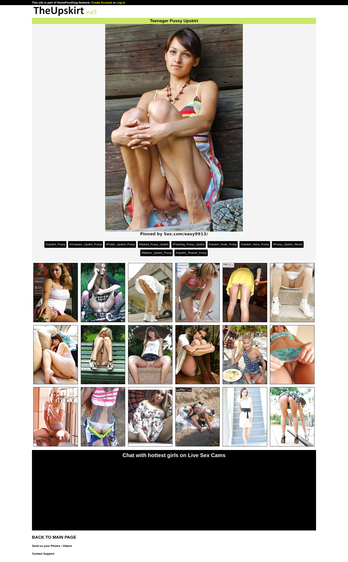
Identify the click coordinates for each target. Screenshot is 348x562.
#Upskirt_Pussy (55, 244)
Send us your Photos (46, 546)
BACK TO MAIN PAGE (54, 537)
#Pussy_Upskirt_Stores (288, 244)
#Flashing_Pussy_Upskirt (188, 244)
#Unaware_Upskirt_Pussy (85, 244)
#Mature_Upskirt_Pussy (156, 252)
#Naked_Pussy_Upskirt (153, 244)
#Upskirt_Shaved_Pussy (191, 252)
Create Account (101, 2)
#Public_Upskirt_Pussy (120, 244)
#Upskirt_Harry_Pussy (255, 244)
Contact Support (43, 553)
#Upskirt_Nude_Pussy (223, 244)
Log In (121, 2)
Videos (67, 546)
